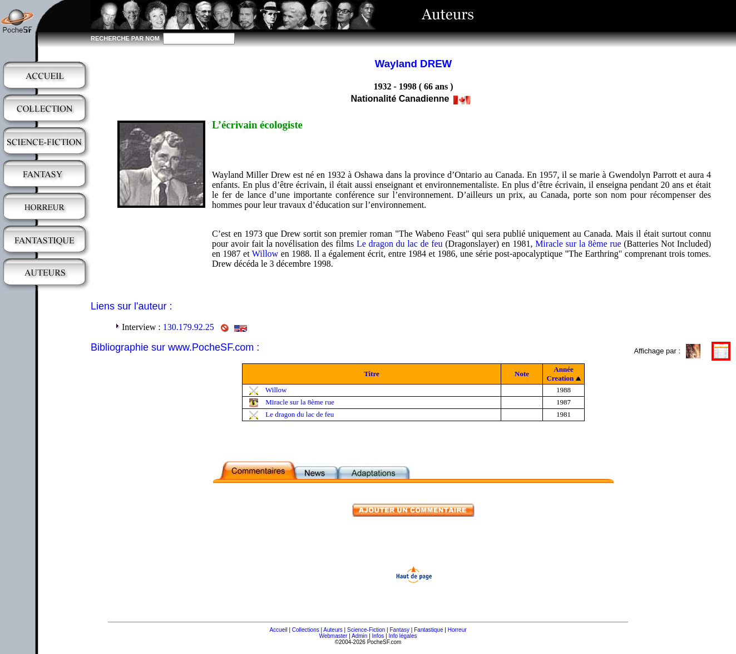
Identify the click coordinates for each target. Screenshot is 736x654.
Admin (359, 636)
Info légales (402, 636)
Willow (265, 253)
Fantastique (428, 630)
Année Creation (560, 373)
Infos (378, 636)
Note (522, 374)
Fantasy (400, 630)
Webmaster (333, 636)
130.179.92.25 (188, 327)
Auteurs (332, 630)
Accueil (278, 630)
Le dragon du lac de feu (400, 243)
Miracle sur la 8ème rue (578, 243)
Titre (371, 374)
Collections (305, 630)
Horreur (457, 630)
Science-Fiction (366, 630)
